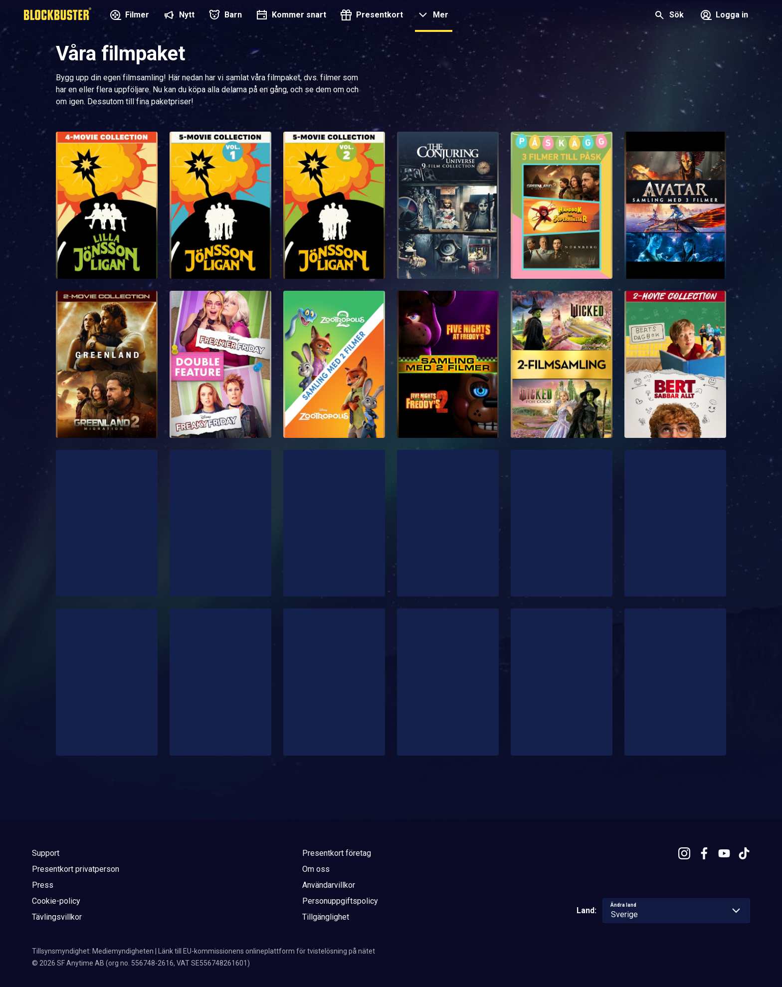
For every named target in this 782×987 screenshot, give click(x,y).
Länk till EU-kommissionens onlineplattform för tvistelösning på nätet (266, 951)
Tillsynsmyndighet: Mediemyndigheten (93, 951)
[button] (431, 16)
